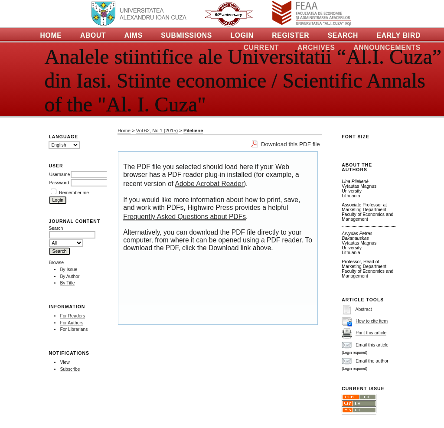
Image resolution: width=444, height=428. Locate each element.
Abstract (364, 309)
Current (261, 47)
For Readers (72, 316)
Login (241, 35)
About (93, 35)
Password (59, 182)
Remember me (74, 192)
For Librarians (74, 329)
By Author (69, 276)
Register (290, 35)
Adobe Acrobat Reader (209, 183)
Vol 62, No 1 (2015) (157, 130)
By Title (67, 283)
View (64, 362)
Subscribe (70, 369)
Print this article (371, 332)
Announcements (387, 47)
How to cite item (372, 321)
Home (51, 35)
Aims (133, 35)
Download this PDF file (290, 144)
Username (59, 174)
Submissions (186, 35)
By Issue (68, 269)
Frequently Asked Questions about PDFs (184, 216)
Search (343, 35)
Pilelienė (193, 130)
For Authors (71, 322)
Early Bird (399, 35)
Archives (316, 47)
